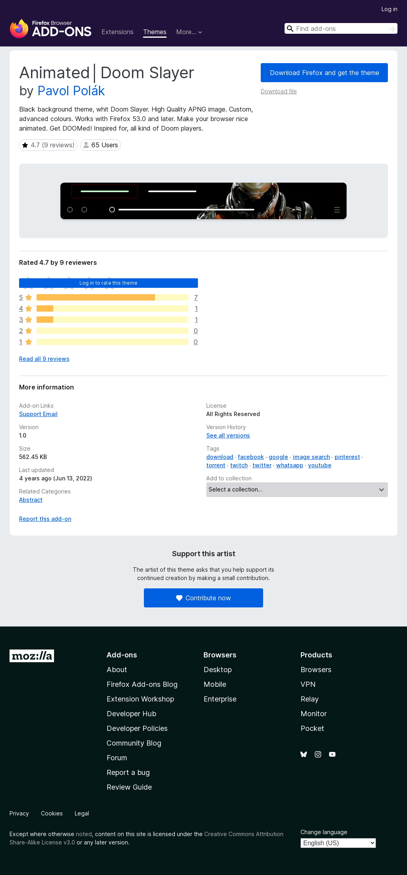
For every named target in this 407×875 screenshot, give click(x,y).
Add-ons (122, 655)
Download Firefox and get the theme (324, 73)
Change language (323, 832)
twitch (239, 465)
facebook (251, 456)
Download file (279, 91)
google (278, 456)
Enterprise (220, 699)
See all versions (228, 435)
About (117, 669)
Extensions (117, 32)
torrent (215, 465)
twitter (261, 465)
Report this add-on (45, 518)
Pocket (312, 728)
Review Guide (129, 787)
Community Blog (134, 743)
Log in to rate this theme (108, 283)
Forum (117, 758)
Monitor (313, 713)
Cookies (52, 813)
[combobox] (341, 28)
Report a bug (128, 772)
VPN (308, 684)
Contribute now (203, 598)
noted (84, 834)
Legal (82, 813)
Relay (309, 699)
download (219, 456)
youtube (319, 465)
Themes (155, 32)
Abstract (31, 499)
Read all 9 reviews (44, 358)
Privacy (19, 813)
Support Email (38, 414)
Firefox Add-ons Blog (142, 684)
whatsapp (289, 465)
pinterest (347, 456)
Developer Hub (131, 713)
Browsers (315, 669)
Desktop (218, 669)
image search (311, 456)
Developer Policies (137, 728)
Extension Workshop (140, 699)
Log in (389, 9)
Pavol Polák (71, 90)
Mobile (215, 684)
